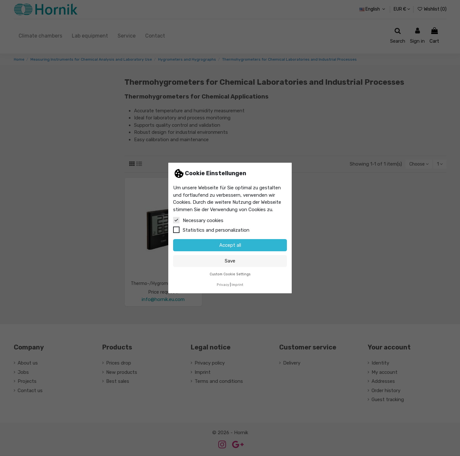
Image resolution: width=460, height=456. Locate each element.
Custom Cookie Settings (230, 274)
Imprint (237, 285)
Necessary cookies (198, 220)
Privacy (223, 285)
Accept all (230, 245)
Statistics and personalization (211, 230)
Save (230, 261)
